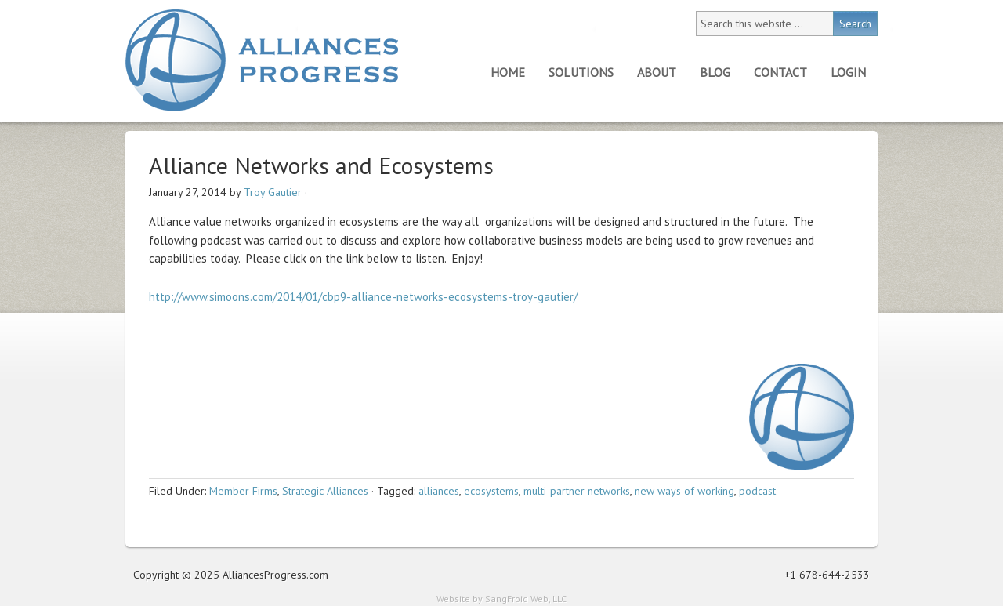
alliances (438, 491)
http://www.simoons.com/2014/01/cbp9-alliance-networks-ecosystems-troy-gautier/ (363, 296)
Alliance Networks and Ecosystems (321, 165)
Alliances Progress (261, 60)
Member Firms (243, 491)
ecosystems (491, 491)
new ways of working (684, 491)
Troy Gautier (273, 192)
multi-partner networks (576, 491)
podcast (757, 491)
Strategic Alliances (325, 491)
